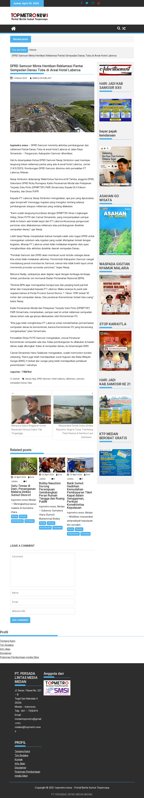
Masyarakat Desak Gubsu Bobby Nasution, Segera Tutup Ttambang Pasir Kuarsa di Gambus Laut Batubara (73, 417)
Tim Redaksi (7, 645)
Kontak (19, 759)
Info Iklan (5, 649)
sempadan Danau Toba (21, 383)
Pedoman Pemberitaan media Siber (19, 657)
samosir (80, 379)
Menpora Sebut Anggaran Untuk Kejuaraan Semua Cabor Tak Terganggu (31, 415)
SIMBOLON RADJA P (41, 78)
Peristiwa (29, 521)
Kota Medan (17, 521)
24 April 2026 (20, 477)
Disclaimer (6, 653)
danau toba (30, 379)
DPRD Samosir (44, 379)
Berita (14, 516)
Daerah (16, 379)
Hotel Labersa (58, 379)
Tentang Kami (7, 641)
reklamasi (70, 379)
